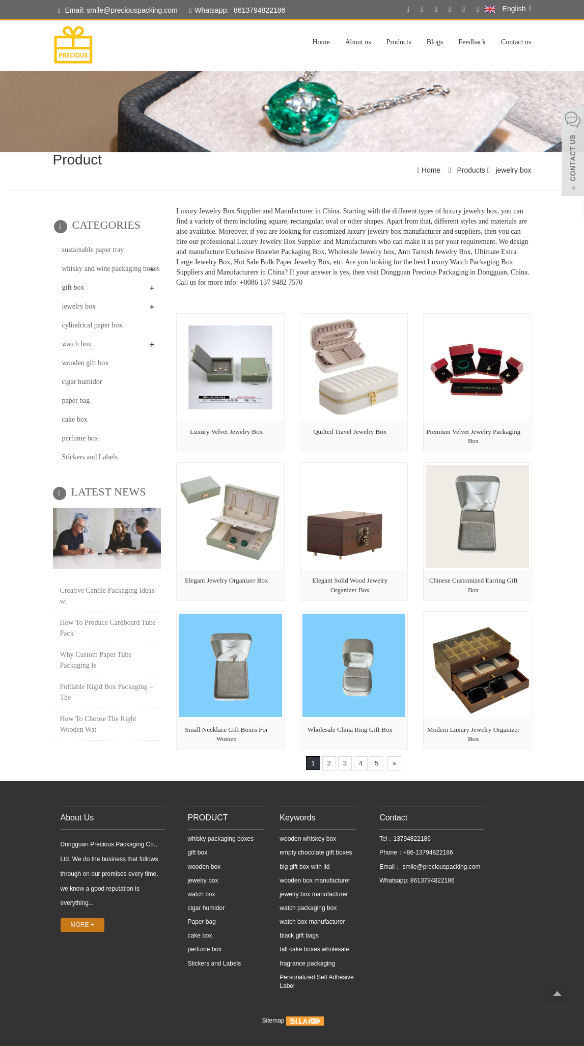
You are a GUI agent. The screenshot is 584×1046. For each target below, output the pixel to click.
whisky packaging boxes (221, 838)
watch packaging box (308, 908)
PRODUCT (208, 817)
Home (320, 42)
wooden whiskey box (308, 838)
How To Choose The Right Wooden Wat (98, 724)
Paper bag (202, 921)
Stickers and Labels (90, 457)
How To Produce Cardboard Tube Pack (108, 628)
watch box (77, 344)
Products (398, 42)
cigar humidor (82, 382)
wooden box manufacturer (315, 880)
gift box (73, 287)
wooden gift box (85, 363)
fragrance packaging (307, 963)
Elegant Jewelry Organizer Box (226, 580)
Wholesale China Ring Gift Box (350, 729)
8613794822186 (259, 10)
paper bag (76, 400)
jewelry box (513, 170)
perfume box (80, 438)
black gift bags (299, 935)
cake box (75, 419)
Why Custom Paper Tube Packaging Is (96, 660)
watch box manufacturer (312, 921)
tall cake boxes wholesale (314, 949)
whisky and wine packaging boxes (111, 268)
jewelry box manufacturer (314, 894)
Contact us (516, 42)
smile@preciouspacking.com (440, 866)
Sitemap (273, 1020)
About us (358, 42)
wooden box (204, 866)
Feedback (472, 42)
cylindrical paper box (92, 325)
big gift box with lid (304, 866)
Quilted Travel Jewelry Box (349, 431)
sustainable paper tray (93, 250)
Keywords (297, 817)
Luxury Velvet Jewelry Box (226, 431)
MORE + (82, 924)
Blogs (435, 42)
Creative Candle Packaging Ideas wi (107, 596)
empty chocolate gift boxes (316, 852)
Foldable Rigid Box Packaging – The (106, 692)
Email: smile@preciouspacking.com (118, 10)
